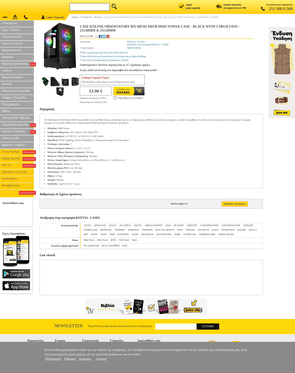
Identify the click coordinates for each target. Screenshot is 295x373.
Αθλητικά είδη (10, 138)
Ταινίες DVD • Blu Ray (16, 117)
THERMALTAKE (207, 234)
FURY (180, 229)
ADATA (87, 225)
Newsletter (68, 325)
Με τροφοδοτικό (91, 245)
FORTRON (147, 229)
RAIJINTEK (123, 234)
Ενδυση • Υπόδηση (18, 132)
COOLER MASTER (230, 225)
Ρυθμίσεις (70, 358)
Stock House (9, 178)
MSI (86, 234)
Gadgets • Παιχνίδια (14, 97)
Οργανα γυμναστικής (18, 64)
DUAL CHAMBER (110, 245)
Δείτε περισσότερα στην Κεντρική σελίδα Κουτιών (105, 52)
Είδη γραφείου (11, 104)
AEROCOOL (100, 225)
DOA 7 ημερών (74, 184)
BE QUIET (179, 225)
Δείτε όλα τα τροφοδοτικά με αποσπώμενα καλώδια (105, 60)
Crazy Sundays (18, 152)
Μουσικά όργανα (12, 77)
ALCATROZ (125, 225)
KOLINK (241, 229)
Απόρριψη (85, 358)
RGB (124, 245)
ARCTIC (138, 225)
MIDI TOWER (134, 48)
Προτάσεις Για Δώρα (14, 171)
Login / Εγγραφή (52, 17)
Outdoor (7, 70)
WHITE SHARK (225, 234)
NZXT (104, 234)
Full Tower (124, 240)
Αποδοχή (101, 358)
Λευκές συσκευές (12, 43)
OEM (112, 234)
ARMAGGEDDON (153, 225)
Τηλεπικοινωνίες (12, 36)
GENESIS (190, 229)
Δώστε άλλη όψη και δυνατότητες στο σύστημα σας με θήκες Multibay (114, 56)
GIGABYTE (203, 229)
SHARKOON (147, 234)
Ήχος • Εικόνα (10, 29)
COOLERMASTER (209, 225)
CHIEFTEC (192, 225)
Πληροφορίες (53, 358)
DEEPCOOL (106, 229)
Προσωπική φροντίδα (18, 125)
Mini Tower (89, 240)
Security (7, 83)
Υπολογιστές (9, 23)
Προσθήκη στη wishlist (128, 98)
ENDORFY (120, 229)
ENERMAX (133, 229)
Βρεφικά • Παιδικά (13, 144)
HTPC (113, 240)
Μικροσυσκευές (11, 50)
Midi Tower (102, 240)
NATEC (94, 234)
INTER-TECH (227, 229)
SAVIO (135, 234)
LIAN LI (253, 229)
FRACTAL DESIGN (164, 229)
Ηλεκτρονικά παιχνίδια (16, 90)
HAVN (215, 229)
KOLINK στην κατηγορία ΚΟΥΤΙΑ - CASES (148, 44)
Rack (134, 240)
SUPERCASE (189, 234)
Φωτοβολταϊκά (11, 185)
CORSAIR (248, 225)
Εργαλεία (7, 56)
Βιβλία (6, 111)
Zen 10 (18, 165)
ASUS (168, 225)
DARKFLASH (90, 229)
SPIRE (177, 234)
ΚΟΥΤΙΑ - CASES (135, 41)
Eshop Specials (18, 159)
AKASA (112, 225)
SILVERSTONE (164, 234)
